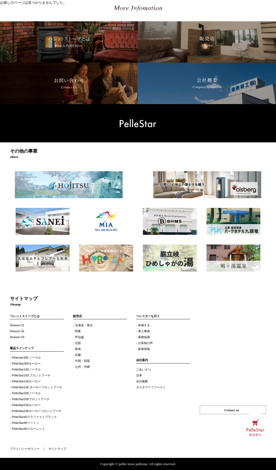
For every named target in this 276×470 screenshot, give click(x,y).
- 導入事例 (143, 331)
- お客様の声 (144, 343)
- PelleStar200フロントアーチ (30, 399)
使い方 (212, 11)
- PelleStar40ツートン (24, 422)
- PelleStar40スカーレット (27, 428)
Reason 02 (17, 331)
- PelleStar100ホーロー (25, 381)
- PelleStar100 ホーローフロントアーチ (36, 387)
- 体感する (143, 325)
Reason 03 (17, 337)
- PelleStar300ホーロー (25, 363)
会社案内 (142, 360)
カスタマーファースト (151, 387)
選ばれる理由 (112, 11)
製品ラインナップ (84, 11)
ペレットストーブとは (25, 316)
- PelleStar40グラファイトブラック (33, 416)
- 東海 (77, 349)
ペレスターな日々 (190, 11)
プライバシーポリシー (25, 448)
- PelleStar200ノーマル (25, 393)
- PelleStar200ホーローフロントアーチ (35, 411)
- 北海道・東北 (83, 325)
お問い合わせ (258, 11)
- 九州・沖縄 (81, 366)
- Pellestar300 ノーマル (25, 357)
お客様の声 (135, 11)
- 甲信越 (78, 337)
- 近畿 (77, 354)
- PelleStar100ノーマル (25, 369)
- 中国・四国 (81, 360)
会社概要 (142, 381)
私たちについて (159, 11)
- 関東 (77, 331)
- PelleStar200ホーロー (25, 405)
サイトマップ (57, 448)
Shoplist (239, 11)
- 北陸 (77, 343)
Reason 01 (17, 325)
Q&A (225, 11)
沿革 (139, 375)
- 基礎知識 (143, 337)
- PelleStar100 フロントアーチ (30, 375)
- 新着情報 (143, 349)
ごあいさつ (143, 369)
